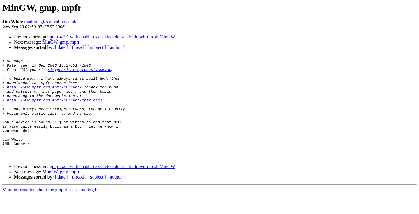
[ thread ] (77, 47)
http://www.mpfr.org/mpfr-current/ (44, 93)
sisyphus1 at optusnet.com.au (79, 72)
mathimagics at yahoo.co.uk (50, 21)
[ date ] (61, 47)
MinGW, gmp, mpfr (60, 42)
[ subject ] (97, 47)
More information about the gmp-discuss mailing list (51, 208)
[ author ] (116, 47)
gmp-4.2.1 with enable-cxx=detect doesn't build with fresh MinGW (112, 36)
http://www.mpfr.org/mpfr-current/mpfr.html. (55, 108)
